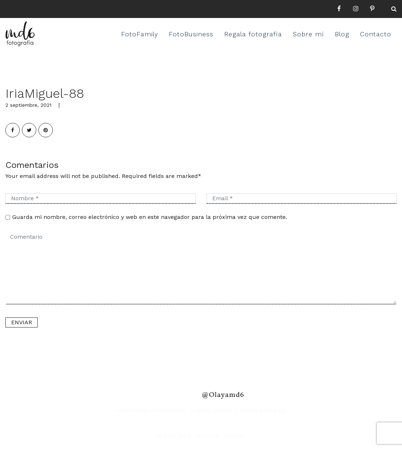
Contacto (375, 34)
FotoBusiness (191, 34)
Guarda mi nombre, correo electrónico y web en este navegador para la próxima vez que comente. (149, 217)
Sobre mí (308, 34)
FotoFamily (139, 34)
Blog (342, 34)
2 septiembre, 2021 (28, 105)
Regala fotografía (253, 34)
